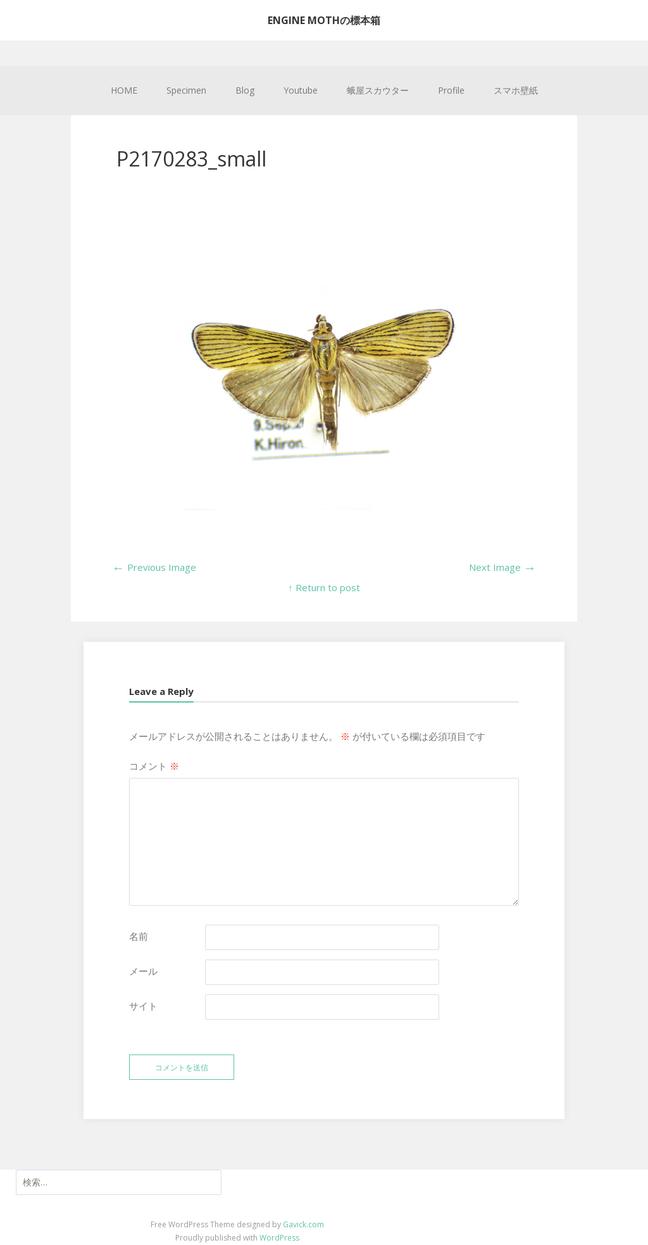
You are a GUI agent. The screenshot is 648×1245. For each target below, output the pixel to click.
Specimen (186, 90)
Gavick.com (303, 1224)
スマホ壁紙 (516, 90)
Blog (244, 90)
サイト (143, 1005)
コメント (154, 766)
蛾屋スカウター (378, 90)
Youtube (301, 90)
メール (143, 971)
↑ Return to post (324, 587)
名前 (138, 936)
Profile (451, 90)
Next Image (502, 567)
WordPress (279, 1237)
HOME (124, 90)
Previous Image (154, 567)
